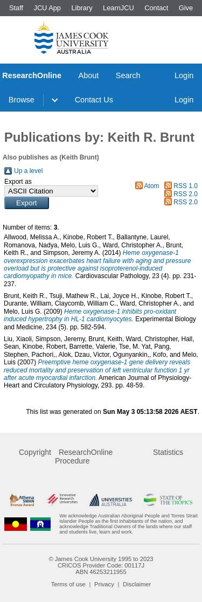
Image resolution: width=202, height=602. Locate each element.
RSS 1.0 (185, 186)
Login (184, 75)
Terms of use (68, 584)
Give (186, 8)
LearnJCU (118, 8)
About (89, 75)
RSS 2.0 (185, 194)
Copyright (35, 452)
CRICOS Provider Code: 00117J (101, 565)
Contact (156, 8)
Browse (21, 99)
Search (128, 75)
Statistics (168, 452)
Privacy (104, 584)
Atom (151, 186)
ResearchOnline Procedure (84, 456)
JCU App (47, 8)
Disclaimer (137, 584)
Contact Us (94, 99)
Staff (16, 8)
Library (81, 8)
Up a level (28, 171)
